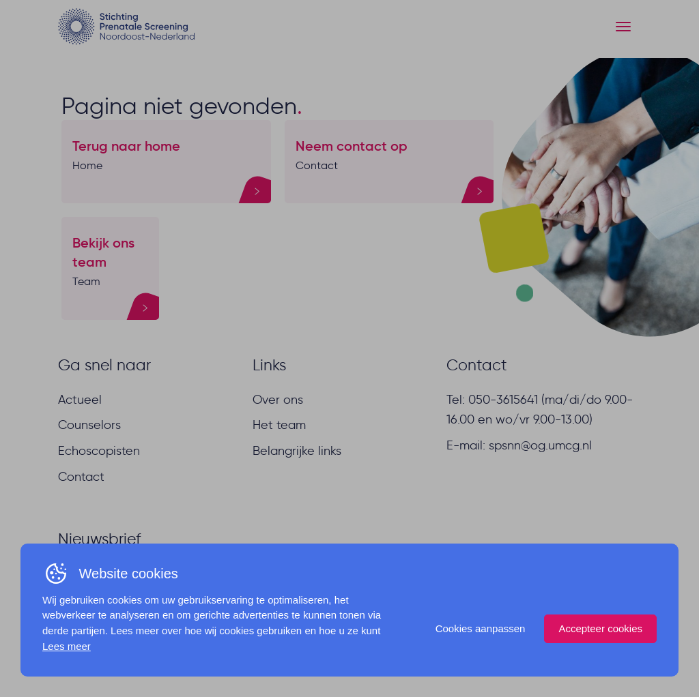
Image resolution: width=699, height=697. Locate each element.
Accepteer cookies (600, 628)
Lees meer (66, 646)
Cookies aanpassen (481, 628)
